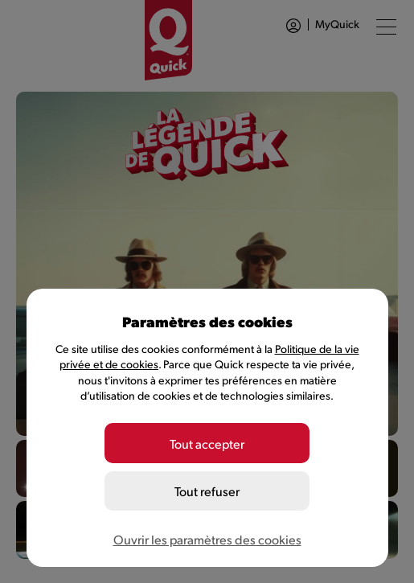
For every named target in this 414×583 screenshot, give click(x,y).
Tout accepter (207, 443)
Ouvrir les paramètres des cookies (207, 539)
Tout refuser (207, 490)
